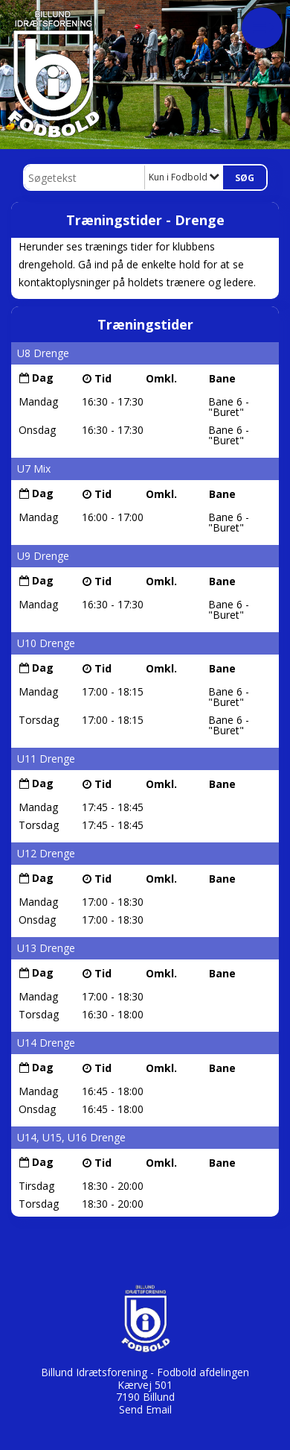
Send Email (145, 1409)
